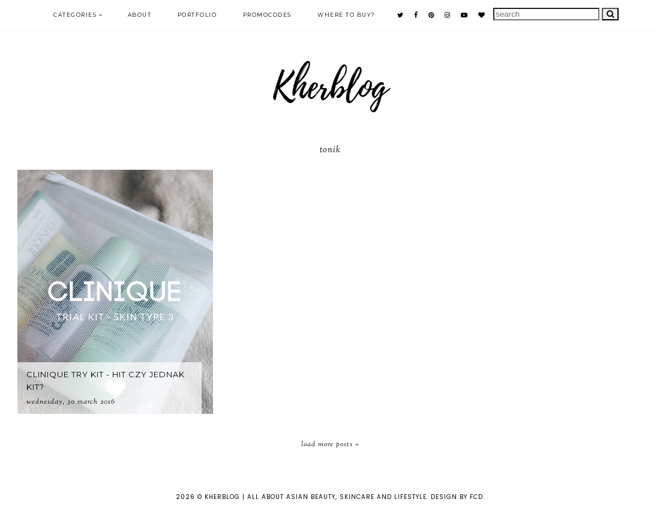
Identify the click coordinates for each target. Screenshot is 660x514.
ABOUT (140, 14)
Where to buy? (346, 14)
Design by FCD (457, 496)
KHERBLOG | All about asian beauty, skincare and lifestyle (316, 496)
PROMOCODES (267, 14)
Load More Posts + (330, 444)
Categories (75, 14)
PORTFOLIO (197, 14)
